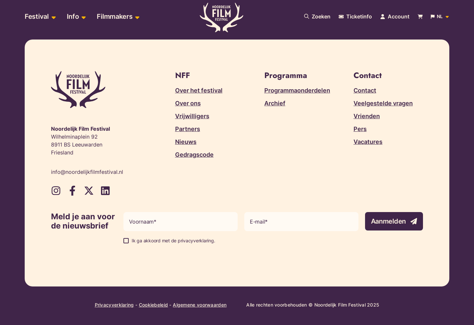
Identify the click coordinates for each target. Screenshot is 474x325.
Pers (360, 128)
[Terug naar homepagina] (221, 17)
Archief (274, 103)
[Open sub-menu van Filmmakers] (136, 16)
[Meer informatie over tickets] (355, 16)
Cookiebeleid (153, 305)
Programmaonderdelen (297, 90)
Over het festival (199, 90)
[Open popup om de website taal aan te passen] (440, 16)
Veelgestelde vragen (383, 103)
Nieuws (186, 141)
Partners (187, 128)
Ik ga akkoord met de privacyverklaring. (173, 240)
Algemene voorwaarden (199, 305)
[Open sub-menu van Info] (82, 16)
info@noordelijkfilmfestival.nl (87, 172)
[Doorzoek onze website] (317, 16)
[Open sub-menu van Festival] (52, 16)
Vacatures (368, 141)
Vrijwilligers (192, 116)
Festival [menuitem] (37, 16)
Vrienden (367, 116)
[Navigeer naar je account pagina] (394, 16)
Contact (365, 90)
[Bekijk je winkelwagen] (420, 16)
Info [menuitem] (73, 16)
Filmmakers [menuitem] (114, 16)
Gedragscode (194, 154)
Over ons (188, 103)
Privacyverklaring (114, 305)
